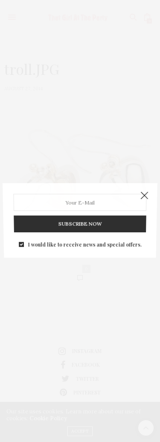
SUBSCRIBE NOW (79, 222)
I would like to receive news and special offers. (84, 241)
